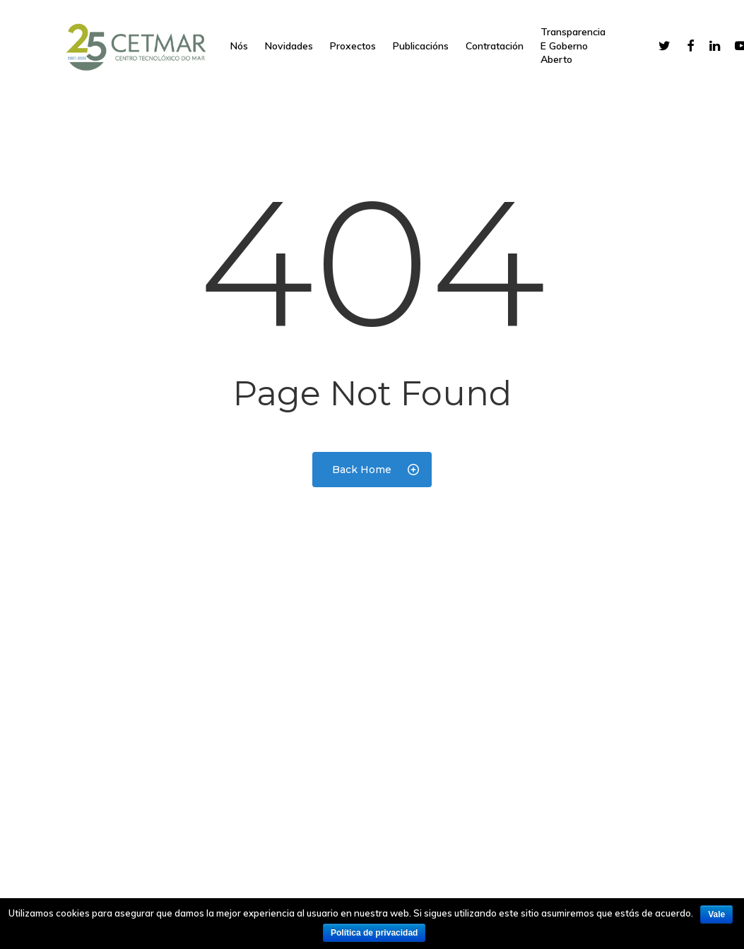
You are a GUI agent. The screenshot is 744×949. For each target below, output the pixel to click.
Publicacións (421, 46)
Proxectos (353, 46)
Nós (239, 46)
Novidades (289, 46)
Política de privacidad (374, 933)
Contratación (495, 46)
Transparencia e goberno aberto (573, 45)
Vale (716, 914)
